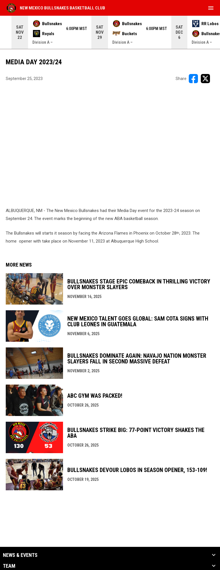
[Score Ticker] (110, 32)
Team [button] (9, 566)
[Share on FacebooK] (193, 78)
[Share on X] (205, 78)
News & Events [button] (20, 555)
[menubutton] (210, 8)
